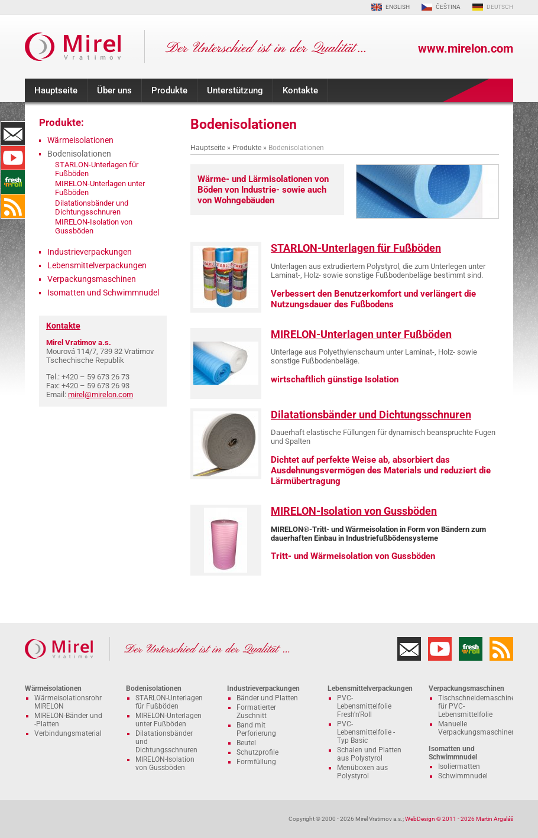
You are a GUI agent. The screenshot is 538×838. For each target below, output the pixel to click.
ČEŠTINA (448, 7)
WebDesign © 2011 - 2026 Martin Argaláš (459, 819)
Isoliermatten (459, 766)
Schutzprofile (257, 752)
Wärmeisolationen (80, 140)
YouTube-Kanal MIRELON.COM (13, 158)
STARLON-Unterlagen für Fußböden (356, 248)
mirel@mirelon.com (100, 394)
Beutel (246, 743)
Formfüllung (256, 762)
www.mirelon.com (465, 48)
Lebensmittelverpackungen (97, 265)
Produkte (169, 90)
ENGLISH (397, 7)
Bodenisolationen (154, 688)
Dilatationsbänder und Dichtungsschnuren (371, 414)
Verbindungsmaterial (68, 733)
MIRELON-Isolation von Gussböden (354, 511)
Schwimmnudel (463, 776)
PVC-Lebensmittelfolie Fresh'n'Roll (364, 706)
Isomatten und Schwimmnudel (103, 292)
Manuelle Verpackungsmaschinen (477, 728)
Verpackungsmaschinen (91, 279)
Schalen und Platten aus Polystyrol (369, 754)
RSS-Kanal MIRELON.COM (13, 206)
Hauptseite (55, 90)
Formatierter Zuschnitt (256, 711)
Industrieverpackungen (89, 251)
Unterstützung (235, 90)
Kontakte (300, 90)
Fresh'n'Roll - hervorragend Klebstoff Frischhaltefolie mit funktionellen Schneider (13, 182)
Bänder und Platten (267, 698)
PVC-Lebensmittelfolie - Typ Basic (366, 732)
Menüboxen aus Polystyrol (362, 772)
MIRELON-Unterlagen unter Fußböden (361, 334)
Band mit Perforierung (256, 729)
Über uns (114, 90)
